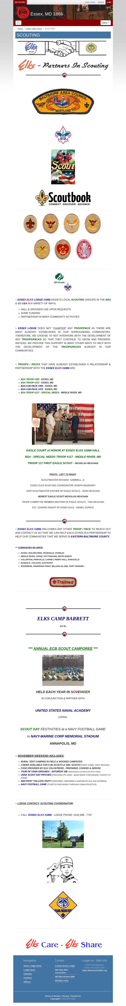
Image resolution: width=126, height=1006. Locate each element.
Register (101, 2)
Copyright (54, 999)
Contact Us (76, 996)
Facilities (28, 978)
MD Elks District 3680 (65, 977)
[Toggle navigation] (18, 23)
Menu (104, 22)
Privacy (65, 996)
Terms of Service (53, 996)
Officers (27, 982)
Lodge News (29, 970)
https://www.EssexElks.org (94, 970)
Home (20, 29)
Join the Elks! (20, 2)
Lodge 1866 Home (34, 29)
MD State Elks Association (61, 971)
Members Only (61, 981)
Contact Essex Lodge (65, 966)
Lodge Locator (90, 2)
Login (109, 2)
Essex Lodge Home (32, 966)
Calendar (28, 974)
